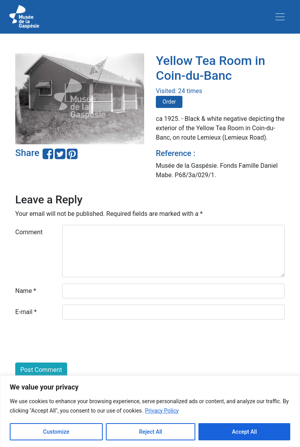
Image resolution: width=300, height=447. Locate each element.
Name (25, 290)
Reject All (150, 432)
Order (169, 102)
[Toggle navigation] (280, 16)
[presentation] (74, 341)
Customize (56, 432)
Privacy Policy (162, 411)
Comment (29, 232)
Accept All (244, 432)
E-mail (26, 312)
